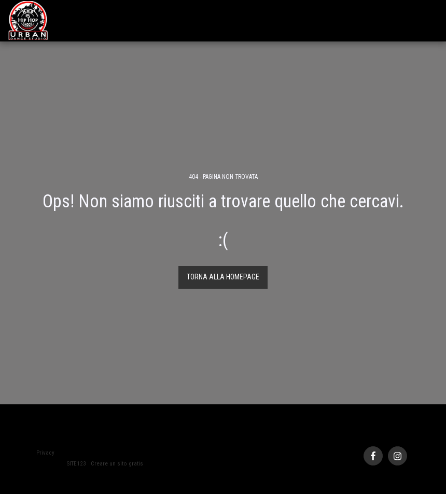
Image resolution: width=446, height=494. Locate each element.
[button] (431, 20)
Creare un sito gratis (117, 463)
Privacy (45, 452)
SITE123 (76, 463)
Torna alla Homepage (223, 277)
